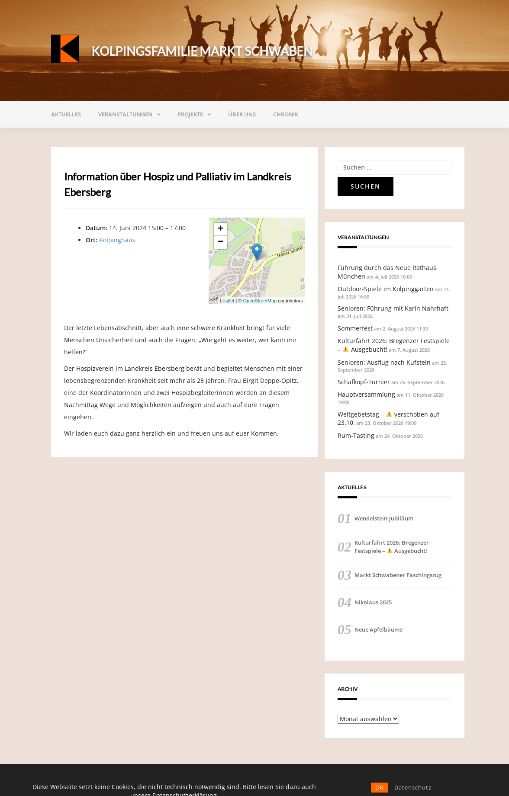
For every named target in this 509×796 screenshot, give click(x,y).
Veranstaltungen (125, 114)
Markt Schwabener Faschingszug (397, 575)
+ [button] (220, 229)
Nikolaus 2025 (373, 602)
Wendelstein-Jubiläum (383, 518)
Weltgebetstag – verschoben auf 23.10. (388, 418)
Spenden (305, 780)
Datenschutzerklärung (390, 780)
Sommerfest (355, 328)
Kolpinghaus (117, 240)
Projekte (190, 114)
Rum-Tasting (356, 435)
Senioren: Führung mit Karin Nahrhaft (393, 308)
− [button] (220, 242)
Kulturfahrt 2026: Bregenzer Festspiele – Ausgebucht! (391, 546)
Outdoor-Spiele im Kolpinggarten (386, 289)
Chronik (285, 114)
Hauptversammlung (366, 394)
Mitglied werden (262, 780)
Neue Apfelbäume (378, 629)
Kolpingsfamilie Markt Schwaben (201, 51)
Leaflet (227, 300)
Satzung (338, 780)
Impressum (445, 780)
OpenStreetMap (260, 300)
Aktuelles (66, 114)
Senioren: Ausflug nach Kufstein (384, 362)
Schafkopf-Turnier (364, 382)
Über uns (242, 114)
